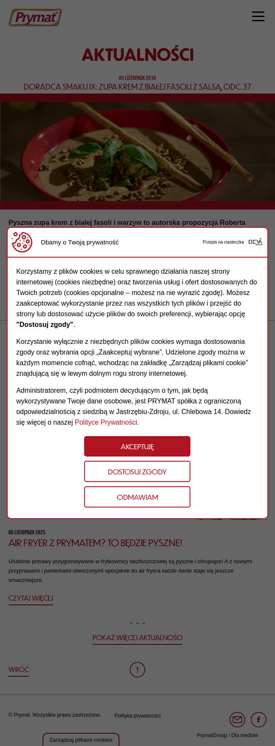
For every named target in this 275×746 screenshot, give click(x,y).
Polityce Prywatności (106, 422)
